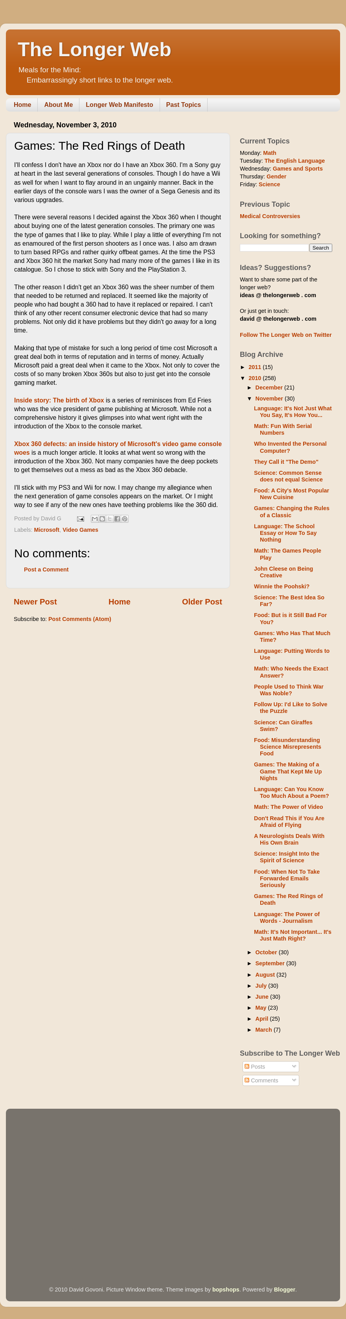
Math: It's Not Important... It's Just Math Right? (292, 935)
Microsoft (46, 530)
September (271, 963)
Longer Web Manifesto (119, 104)
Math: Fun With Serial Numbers (283, 429)
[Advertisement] (73, 1186)
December (270, 387)
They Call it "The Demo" (286, 462)
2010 (255, 378)
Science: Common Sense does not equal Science (288, 476)
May (262, 1008)
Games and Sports (298, 168)
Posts (255, 1067)
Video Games (80, 530)
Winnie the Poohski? (281, 586)
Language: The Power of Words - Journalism (287, 917)
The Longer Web (94, 50)
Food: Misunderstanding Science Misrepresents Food (287, 747)
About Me (58, 104)
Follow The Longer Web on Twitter (286, 335)
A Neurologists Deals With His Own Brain (289, 839)
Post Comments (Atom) (79, 619)
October (267, 952)
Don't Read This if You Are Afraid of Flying (289, 821)
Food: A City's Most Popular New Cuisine (291, 493)
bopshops (225, 1289)
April (263, 1019)
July (262, 986)
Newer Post (35, 601)
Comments (261, 1080)
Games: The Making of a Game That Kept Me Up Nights (288, 771)
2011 (255, 367)
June (263, 997)
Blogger (284, 1289)
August (266, 975)
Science (269, 184)
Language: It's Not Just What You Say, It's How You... (293, 411)
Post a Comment (46, 569)
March (265, 1030)
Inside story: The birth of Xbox (59, 400)
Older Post (202, 601)
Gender (276, 176)
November (270, 398)
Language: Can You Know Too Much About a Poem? (291, 792)
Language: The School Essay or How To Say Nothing (285, 533)
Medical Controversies (270, 216)
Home (22, 104)
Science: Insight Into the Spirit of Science (286, 857)
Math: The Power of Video (288, 807)
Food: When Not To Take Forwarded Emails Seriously (287, 879)
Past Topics (183, 104)
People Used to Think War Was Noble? (289, 689)
